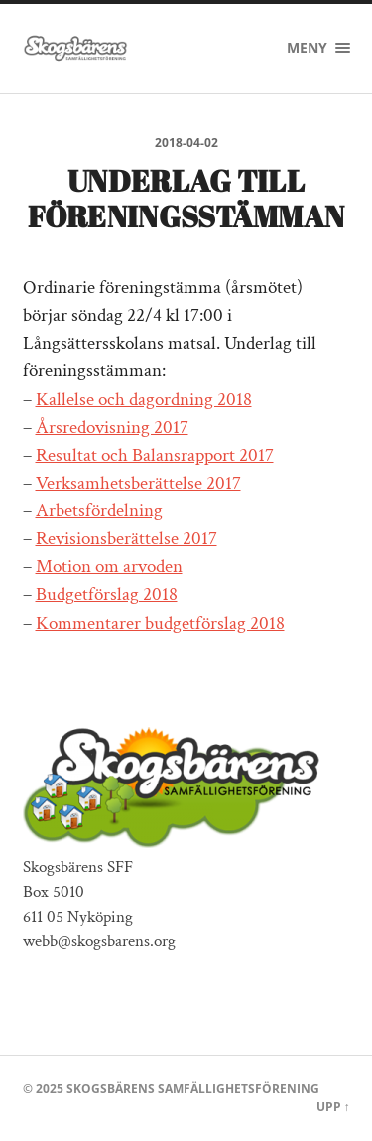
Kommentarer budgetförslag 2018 (160, 623)
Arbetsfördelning (99, 511)
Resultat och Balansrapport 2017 (155, 455)
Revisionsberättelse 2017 (126, 538)
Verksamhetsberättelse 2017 (138, 483)
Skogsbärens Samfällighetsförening (192, 1088)
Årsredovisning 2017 (112, 427)
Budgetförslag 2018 (107, 594)
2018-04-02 (186, 142)
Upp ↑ (333, 1106)
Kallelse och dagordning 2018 (144, 399)
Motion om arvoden (109, 566)
